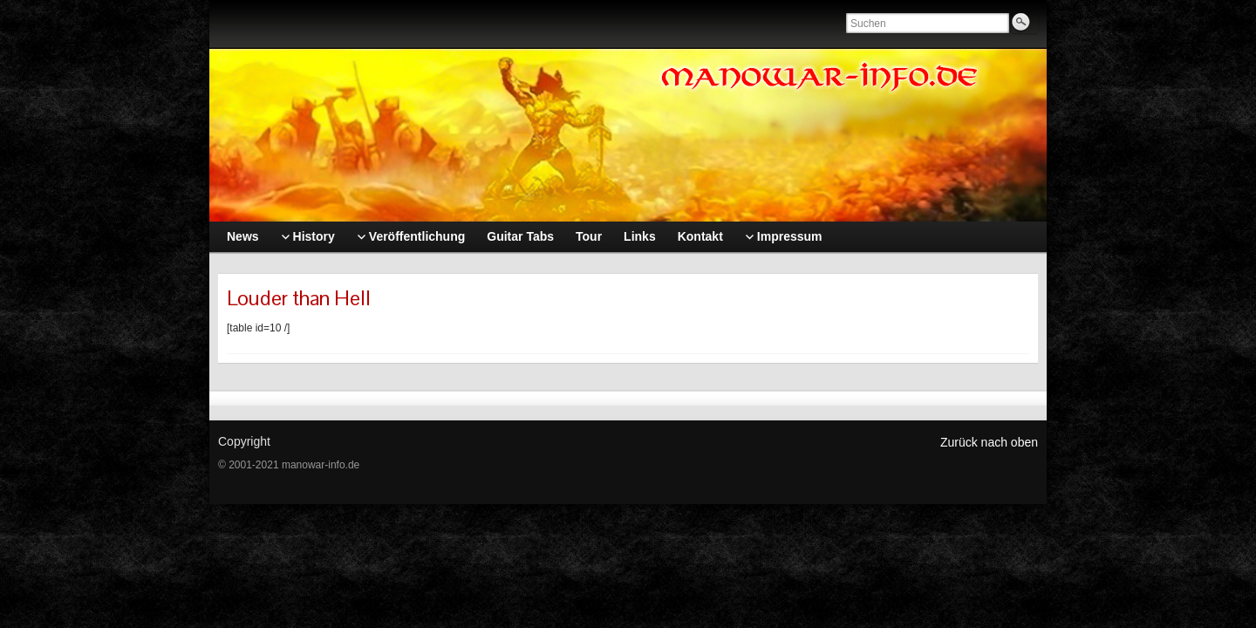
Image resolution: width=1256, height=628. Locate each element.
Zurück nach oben (989, 442)
